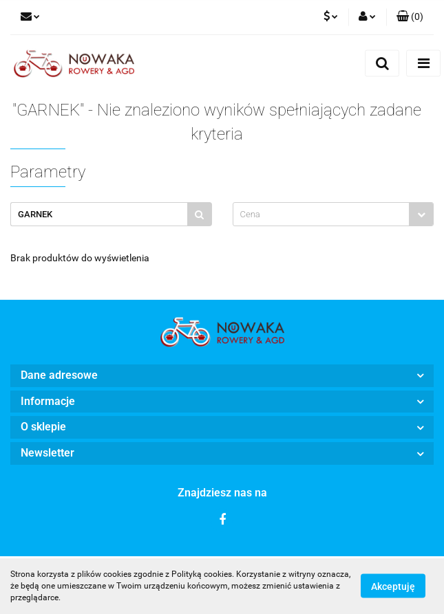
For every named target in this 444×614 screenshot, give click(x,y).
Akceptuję (393, 586)
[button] (410, 17)
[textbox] (321, 214)
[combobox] (333, 214)
